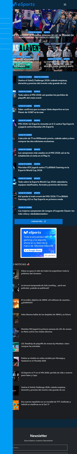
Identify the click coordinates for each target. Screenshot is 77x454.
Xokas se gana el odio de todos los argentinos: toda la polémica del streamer (45, 272)
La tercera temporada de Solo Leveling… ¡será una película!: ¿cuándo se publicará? (43, 286)
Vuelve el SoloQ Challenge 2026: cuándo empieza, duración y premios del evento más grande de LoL (42, 82)
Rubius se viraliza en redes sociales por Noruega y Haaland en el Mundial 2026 (43, 359)
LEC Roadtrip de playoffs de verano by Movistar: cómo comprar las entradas (19, 63)
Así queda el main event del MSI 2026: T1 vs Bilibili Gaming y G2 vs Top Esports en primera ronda (43, 198)
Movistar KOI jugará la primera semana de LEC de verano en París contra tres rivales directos (39, 36)
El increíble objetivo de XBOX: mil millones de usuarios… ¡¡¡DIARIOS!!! (46, 301)
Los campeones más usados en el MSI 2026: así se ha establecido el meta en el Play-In (43, 154)
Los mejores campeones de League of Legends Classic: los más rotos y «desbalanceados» (46, 212)
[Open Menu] (65, 4)
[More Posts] (38, 221)
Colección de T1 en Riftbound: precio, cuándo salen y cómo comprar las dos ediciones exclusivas (46, 140)
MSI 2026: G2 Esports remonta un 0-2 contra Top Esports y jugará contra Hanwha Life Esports (46, 125)
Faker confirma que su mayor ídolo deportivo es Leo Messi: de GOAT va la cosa (43, 111)
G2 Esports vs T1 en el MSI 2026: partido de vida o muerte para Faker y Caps (59, 64)
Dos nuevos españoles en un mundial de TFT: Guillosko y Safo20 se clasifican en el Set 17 (46, 403)
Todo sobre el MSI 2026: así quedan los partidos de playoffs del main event (43, 96)
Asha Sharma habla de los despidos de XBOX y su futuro (46, 314)
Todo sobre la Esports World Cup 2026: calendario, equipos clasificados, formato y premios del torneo (43, 183)
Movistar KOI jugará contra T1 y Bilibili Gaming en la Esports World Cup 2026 (43, 169)
